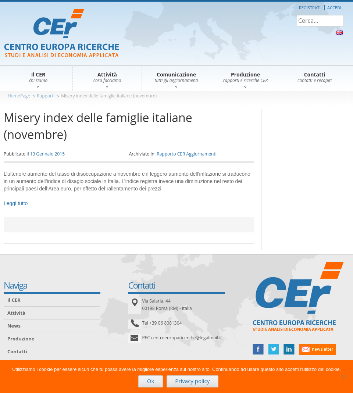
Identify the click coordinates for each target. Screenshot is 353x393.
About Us (339, 32)
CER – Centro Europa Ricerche (62, 33)
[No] (343, 376)
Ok (150, 381)
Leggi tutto (16, 203)
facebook (258, 349)
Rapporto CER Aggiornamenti (187, 154)
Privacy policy (192, 381)
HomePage (19, 96)
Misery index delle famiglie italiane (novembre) (109, 96)
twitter (273, 349)
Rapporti (45, 96)
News (14, 325)
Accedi (334, 7)
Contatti (17, 351)
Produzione (20, 338)
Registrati (310, 7)
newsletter (317, 349)
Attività (16, 313)
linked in (289, 349)
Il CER (14, 300)
